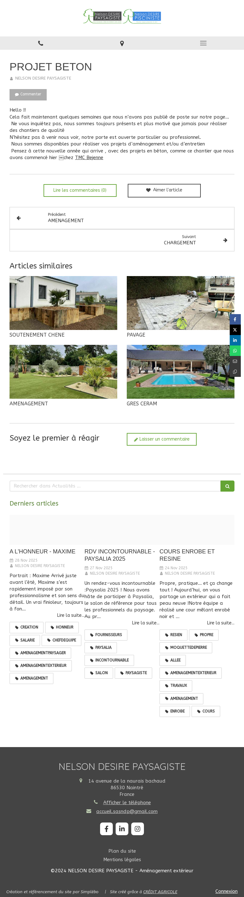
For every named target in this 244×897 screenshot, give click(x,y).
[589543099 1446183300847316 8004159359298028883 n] (47, 530)
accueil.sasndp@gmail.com (127, 811)
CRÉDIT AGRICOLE (160, 891)
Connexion (226, 891)
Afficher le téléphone (127, 802)
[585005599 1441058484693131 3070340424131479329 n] (196, 530)
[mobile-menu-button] (203, 43)
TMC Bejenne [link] (89, 157)
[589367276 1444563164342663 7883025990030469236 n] (122, 530)
